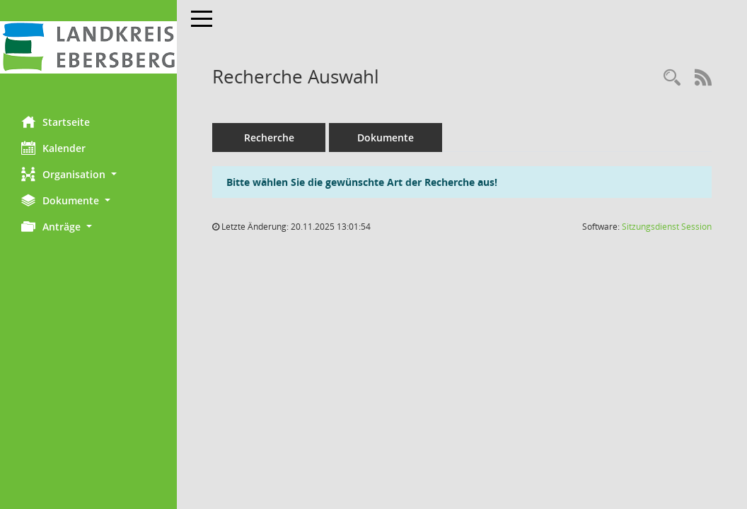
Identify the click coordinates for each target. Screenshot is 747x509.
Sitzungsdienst (667, 227)
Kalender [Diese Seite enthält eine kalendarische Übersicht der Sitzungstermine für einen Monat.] (53, 148)
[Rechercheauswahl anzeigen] (672, 78)
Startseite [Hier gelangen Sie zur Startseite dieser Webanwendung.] (55, 122)
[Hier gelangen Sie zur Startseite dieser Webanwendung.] (88, 47)
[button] (88, 174)
